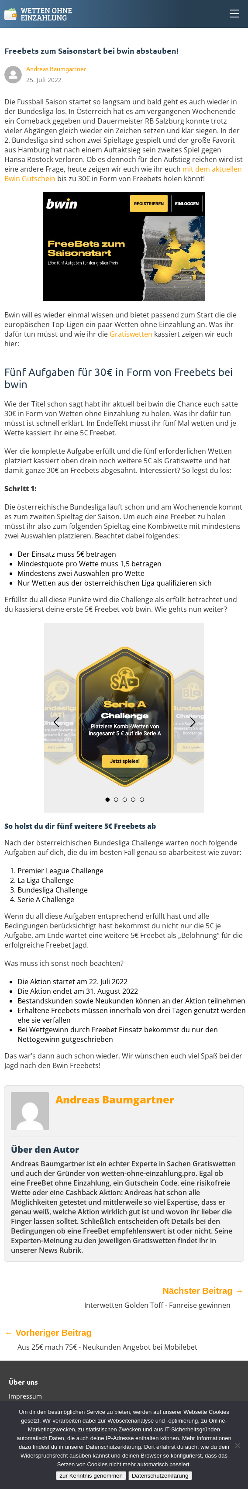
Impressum (25, 1396)
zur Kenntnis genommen (90, 1475)
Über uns (23, 1381)
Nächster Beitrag (203, 1291)
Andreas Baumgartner (114, 1099)
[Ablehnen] (237, 1445)
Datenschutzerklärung (160, 1475)
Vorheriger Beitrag (48, 1332)
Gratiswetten (131, 334)
